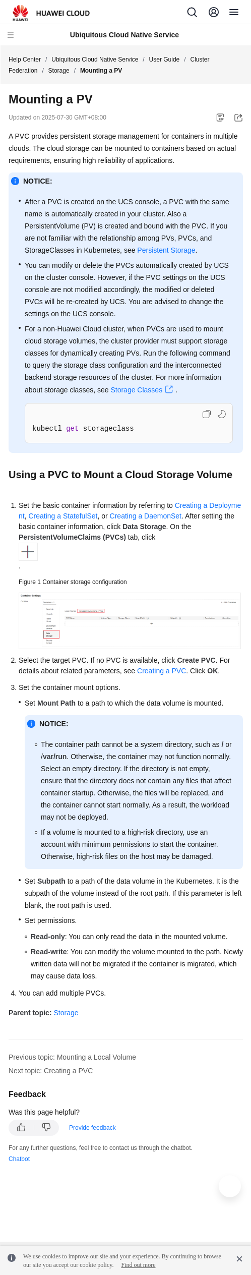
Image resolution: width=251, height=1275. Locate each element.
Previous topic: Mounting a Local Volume (72, 1057)
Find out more (138, 1264)
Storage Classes (136, 390)
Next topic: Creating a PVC (51, 1071)
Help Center (25, 59)
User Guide (164, 59)
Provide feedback (92, 1127)
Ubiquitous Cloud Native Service (94, 59)
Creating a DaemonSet (145, 516)
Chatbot (19, 1159)
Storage (59, 70)
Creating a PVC (161, 671)
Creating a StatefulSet (62, 516)
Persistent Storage (166, 250)
